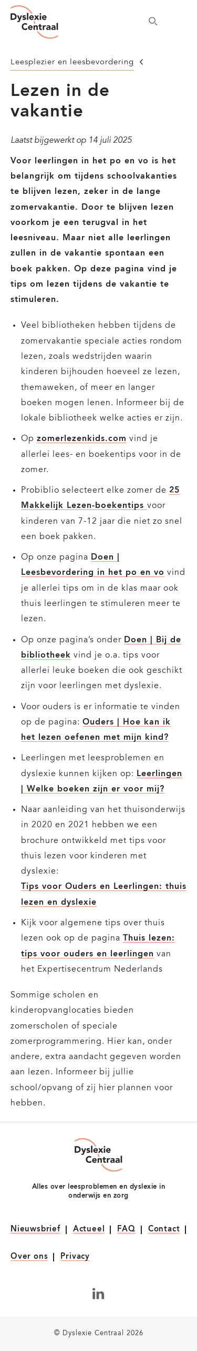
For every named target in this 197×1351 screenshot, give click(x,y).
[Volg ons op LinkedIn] (98, 1293)
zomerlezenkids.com (82, 439)
